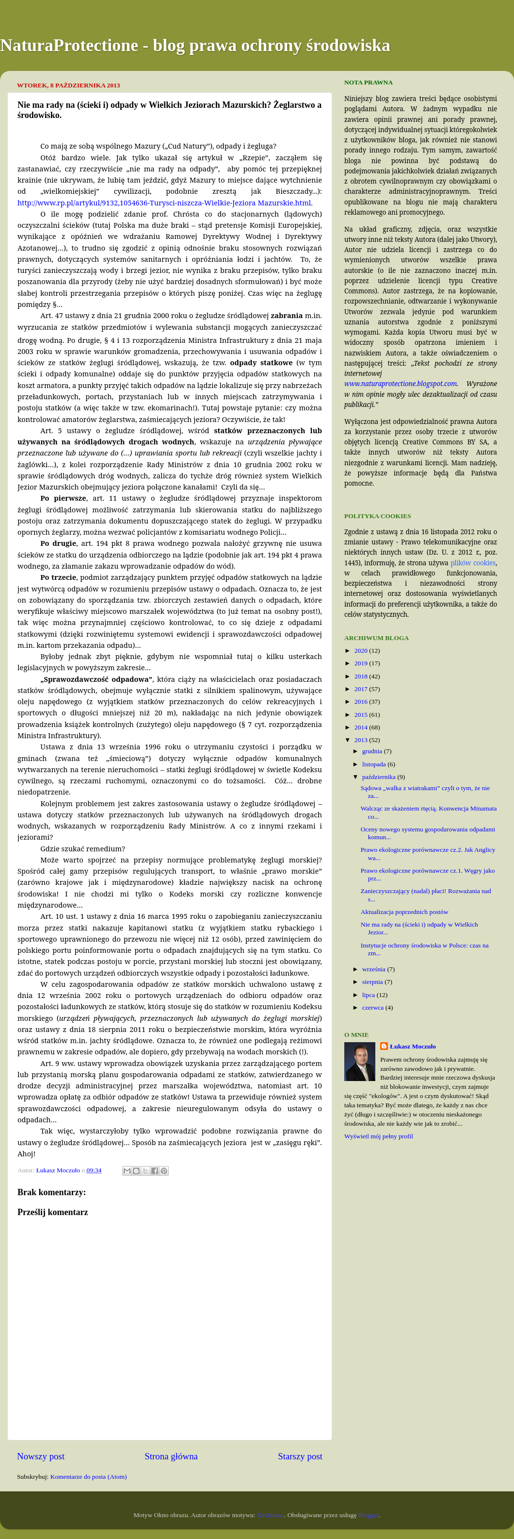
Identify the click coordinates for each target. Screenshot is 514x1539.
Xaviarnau (270, 1515)
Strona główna (171, 1456)
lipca (369, 994)
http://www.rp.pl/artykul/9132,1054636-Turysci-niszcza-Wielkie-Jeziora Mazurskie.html (164, 202)
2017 (361, 689)
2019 (361, 663)
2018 (361, 676)
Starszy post (300, 1456)
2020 (361, 650)
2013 (361, 740)
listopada (374, 764)
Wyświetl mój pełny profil (378, 1136)
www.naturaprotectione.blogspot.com (400, 383)
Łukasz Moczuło (413, 1046)
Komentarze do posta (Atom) (88, 1476)
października (379, 776)
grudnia (373, 751)
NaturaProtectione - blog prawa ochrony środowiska (195, 45)
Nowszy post (40, 1456)
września (374, 969)
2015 (361, 714)
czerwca (374, 1007)
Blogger (368, 1515)
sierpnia (373, 981)
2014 (361, 727)
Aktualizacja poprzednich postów (405, 911)
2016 (361, 701)
